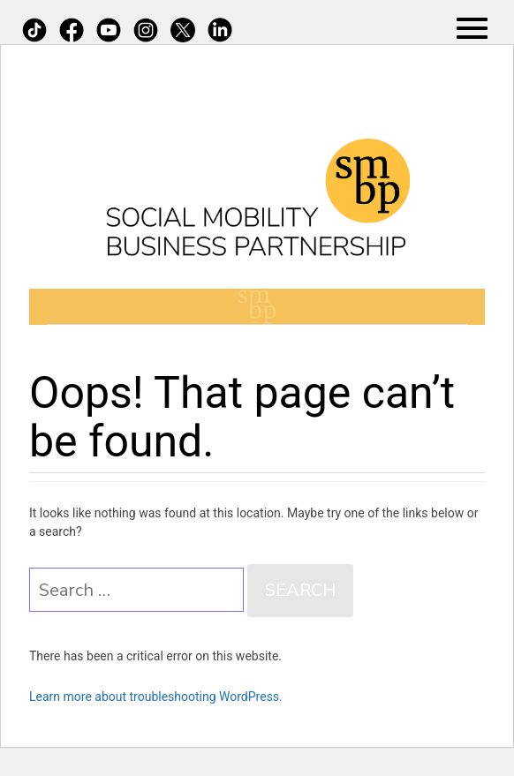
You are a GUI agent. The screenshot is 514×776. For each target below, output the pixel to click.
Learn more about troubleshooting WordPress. (156, 696)
